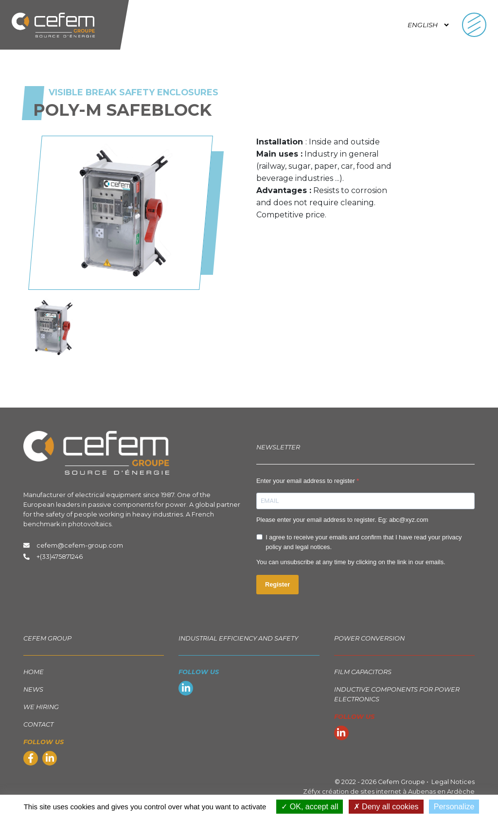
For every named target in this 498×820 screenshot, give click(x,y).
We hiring (41, 707)
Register (277, 584)
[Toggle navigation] (474, 25)
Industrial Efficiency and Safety (238, 638)
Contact (38, 724)
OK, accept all (309, 806)
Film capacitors (362, 672)
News (33, 689)
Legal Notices (453, 781)
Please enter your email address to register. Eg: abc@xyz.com (342, 519)
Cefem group (47, 638)
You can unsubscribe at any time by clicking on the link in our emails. (350, 562)
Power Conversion (369, 638)
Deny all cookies (386, 806)
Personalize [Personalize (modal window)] (454, 806)
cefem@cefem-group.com (73, 545)
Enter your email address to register (306, 480)
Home (33, 672)
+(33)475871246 (59, 556)
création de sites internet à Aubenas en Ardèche (398, 791)
